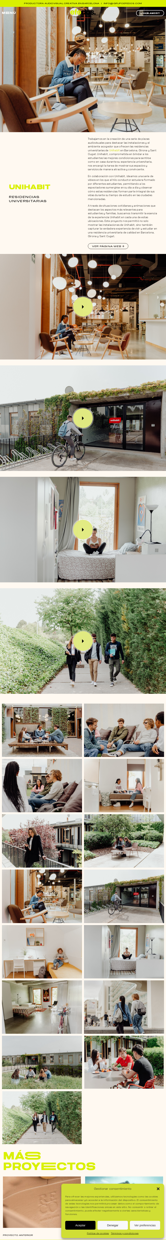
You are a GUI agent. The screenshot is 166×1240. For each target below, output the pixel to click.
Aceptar (80, 1225)
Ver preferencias (145, 1225)
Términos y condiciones (124, 1233)
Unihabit (114, 150)
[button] (158, 1189)
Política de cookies (98, 1233)
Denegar (112, 1225)
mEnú (9, 13)
